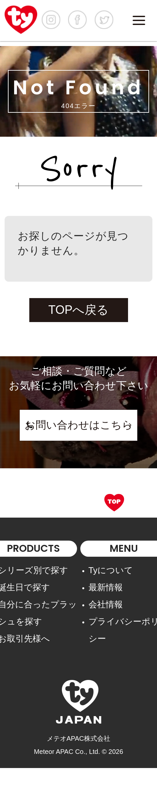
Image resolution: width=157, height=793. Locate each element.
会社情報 (106, 604)
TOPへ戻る (78, 309)
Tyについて (111, 570)
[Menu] (138, 20)
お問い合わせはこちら (79, 425)
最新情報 (106, 587)
